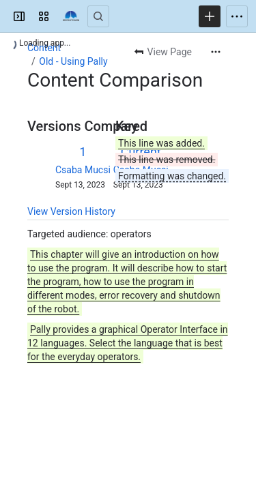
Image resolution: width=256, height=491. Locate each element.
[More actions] (216, 52)
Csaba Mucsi (83, 169)
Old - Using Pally (73, 61)
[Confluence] (71, 16)
